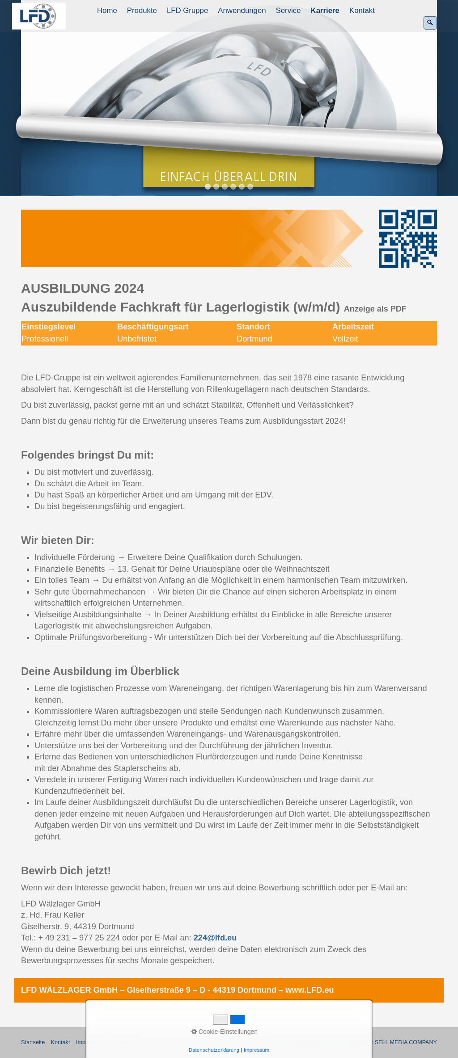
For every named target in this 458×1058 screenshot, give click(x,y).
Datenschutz (125, 1042)
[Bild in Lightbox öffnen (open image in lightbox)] (193, 238)
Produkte (142, 10)
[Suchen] (430, 23)
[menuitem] (108, 11)
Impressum (90, 1042)
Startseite (33, 1042)
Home (107, 10)
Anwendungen (242, 10)
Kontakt (362, 10)
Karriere (325, 10)
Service (288, 10)
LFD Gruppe (187, 10)
